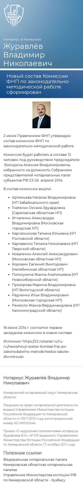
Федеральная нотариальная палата (35, 460)
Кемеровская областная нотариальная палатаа (38, 467)
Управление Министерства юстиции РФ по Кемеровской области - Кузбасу (39, 477)
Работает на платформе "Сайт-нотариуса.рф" (46, 485)
